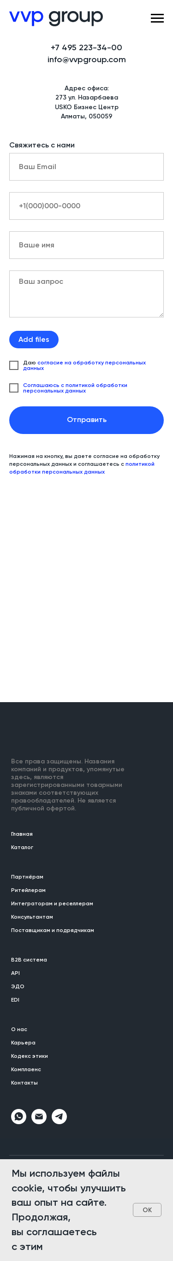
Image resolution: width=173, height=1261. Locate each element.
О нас (19, 1029)
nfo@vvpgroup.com (87, 59)
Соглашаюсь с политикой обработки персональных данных (75, 388)
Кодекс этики (29, 1056)
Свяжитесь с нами (42, 145)
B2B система (29, 959)
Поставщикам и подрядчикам (52, 930)
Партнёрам (27, 877)
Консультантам (32, 917)
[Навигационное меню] (157, 18)
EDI (15, 1000)
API (15, 973)
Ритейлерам (28, 890)
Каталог (22, 847)
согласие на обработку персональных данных (84, 365)
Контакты (24, 1082)
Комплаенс (26, 1069)
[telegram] (59, 1122)
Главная (22, 834)
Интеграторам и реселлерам (52, 903)
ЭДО (17, 986)
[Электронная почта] (39, 1122)
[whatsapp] (18, 1122)
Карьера (23, 1042)
